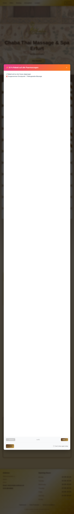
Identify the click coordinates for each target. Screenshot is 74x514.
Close (10, 446)
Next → (64, 439)
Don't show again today (60, 446)
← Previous (10, 439)
